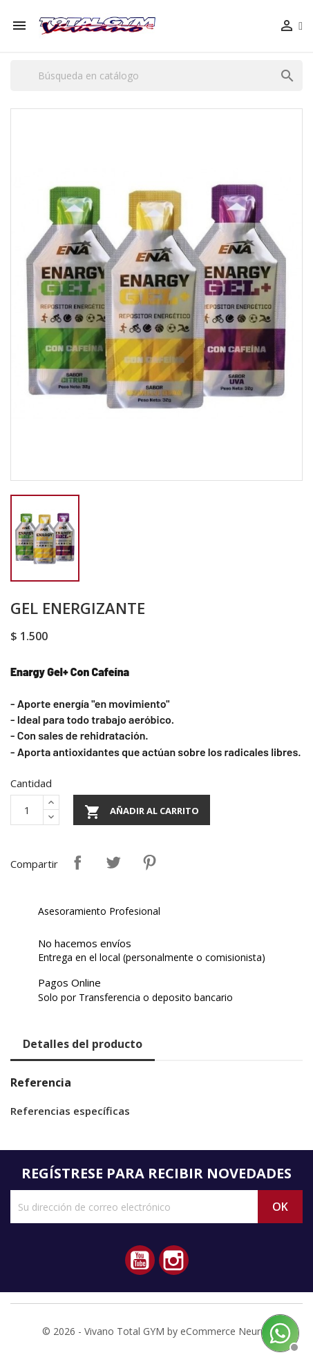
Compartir (77, 862)
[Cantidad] (27, 810)
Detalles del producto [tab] (82, 1043)
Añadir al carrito (141, 812)
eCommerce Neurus (225, 1331)
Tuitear (113, 862)
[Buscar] (156, 75)
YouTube (140, 1260)
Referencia (40, 1082)
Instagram (174, 1260)
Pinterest (149, 862)
